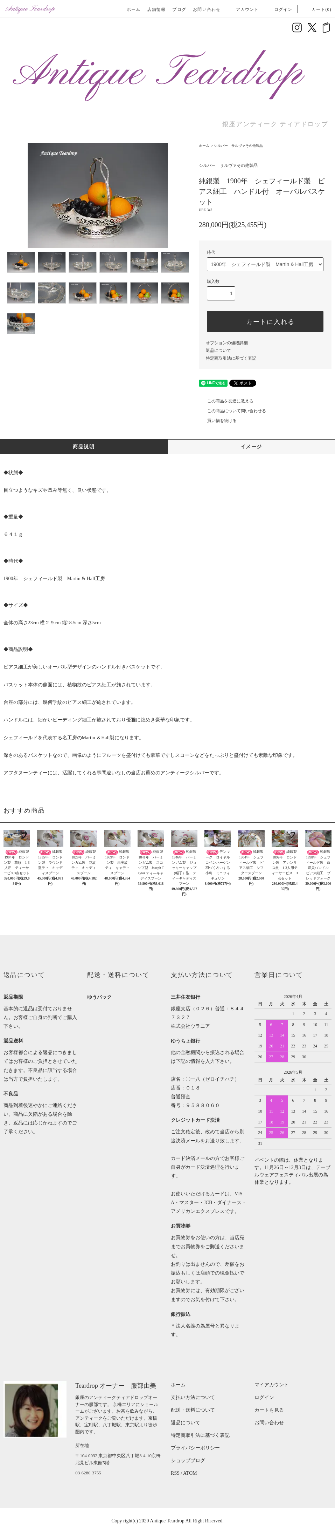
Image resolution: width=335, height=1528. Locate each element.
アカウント (243, 9)
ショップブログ (188, 1460)
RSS (175, 1473)
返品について (218, 350)
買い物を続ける (218, 420)
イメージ (251, 446)
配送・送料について (193, 1410)
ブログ (179, 9)
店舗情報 (156, 9)
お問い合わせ (207, 9)
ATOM (190, 1473)
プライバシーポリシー (195, 1448)
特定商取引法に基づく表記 (231, 358)
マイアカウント (271, 1384)
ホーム (134, 9)
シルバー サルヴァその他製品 (238, 146)
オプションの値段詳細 (227, 342)
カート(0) (317, 9)
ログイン (279, 9)
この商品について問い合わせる (232, 410)
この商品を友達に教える (226, 401)
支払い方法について (193, 1397)
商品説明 (84, 446)
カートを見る (269, 1410)
